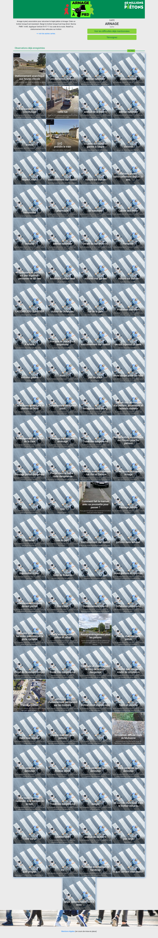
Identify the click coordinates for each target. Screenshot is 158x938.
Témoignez (112, 37)
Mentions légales (68, 931)
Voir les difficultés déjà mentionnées (111, 31)
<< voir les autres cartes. (46, 34)
